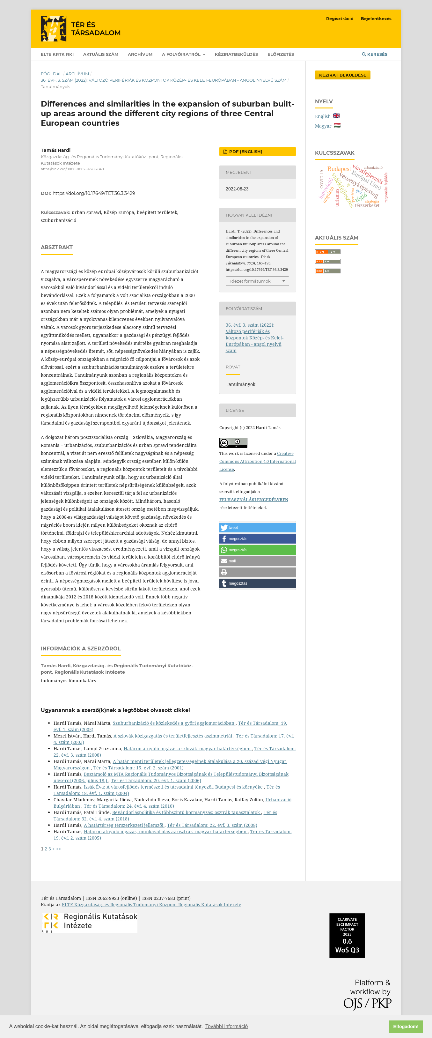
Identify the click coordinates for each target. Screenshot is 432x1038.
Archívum (140, 54)
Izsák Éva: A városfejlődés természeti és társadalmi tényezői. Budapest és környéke (174, 787)
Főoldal (51, 73)
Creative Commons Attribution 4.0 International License (257, 461)
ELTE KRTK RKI (57, 54)
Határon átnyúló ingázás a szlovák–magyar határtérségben (188, 748)
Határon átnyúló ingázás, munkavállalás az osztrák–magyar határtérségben (166, 831)
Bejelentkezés (376, 18)
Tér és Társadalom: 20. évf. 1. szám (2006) (156, 780)
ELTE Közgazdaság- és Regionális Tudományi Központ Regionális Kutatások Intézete (151, 904)
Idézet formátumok (250, 281)
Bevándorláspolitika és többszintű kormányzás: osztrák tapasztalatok (186, 812)
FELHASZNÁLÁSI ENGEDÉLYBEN (253, 499)
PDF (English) (245, 151)
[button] (257, 527)
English (327, 116)
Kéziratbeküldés (236, 54)
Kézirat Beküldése (342, 75)
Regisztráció (340, 18)
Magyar (327, 126)
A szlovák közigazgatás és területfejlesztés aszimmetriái (173, 736)
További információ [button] (226, 1026)
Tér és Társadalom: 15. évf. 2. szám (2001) (138, 768)
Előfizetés (280, 54)
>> (58, 849)
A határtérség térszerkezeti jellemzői (124, 825)
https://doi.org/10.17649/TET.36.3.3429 (94, 193)
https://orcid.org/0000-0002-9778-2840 (72, 169)
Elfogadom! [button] (406, 1026)
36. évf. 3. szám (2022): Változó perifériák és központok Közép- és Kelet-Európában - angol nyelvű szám (163, 80)
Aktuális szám (100, 54)
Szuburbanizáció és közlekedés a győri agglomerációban (174, 723)
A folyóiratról (182, 54)
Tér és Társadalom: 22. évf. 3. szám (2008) (212, 825)
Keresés (374, 54)
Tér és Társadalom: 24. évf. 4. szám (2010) (129, 806)
